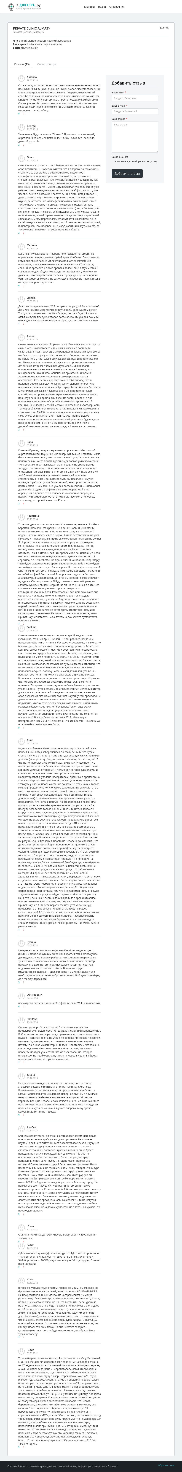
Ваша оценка (120, 157)
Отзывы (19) (22, 64)
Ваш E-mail (119, 105)
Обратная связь (166, 1465)
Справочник (116, 6)
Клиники (89, 6)
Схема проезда (48, 64)
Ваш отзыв (119, 119)
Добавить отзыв (127, 174)
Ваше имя (119, 92)
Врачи (102, 6)
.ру (26, 6)
